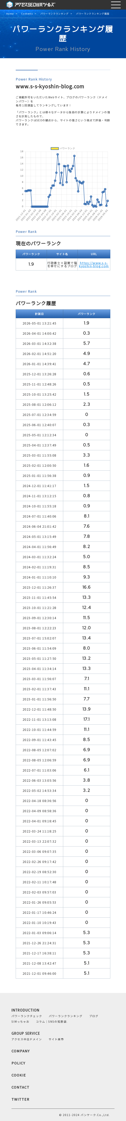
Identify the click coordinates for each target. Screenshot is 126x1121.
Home (10, 13)
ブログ (93, 1016)
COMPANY (20, 1050)
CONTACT (20, 1087)
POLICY (18, 1062)
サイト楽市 (56, 1039)
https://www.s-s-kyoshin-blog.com (94, 264)
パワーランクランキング (54, 13)
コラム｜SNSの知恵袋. (52, 1021)
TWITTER (20, 1099)
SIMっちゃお (20, 1021)
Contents (27, 13)
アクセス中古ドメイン (26, 1039)
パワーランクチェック (26, 1016)
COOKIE (18, 1075)
